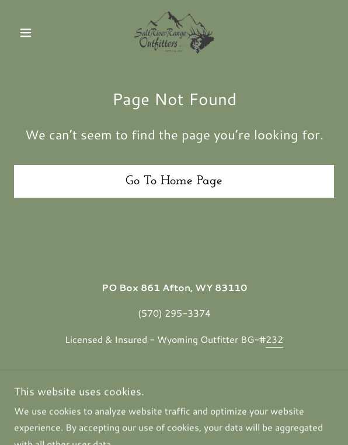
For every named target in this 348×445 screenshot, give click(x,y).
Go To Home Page (174, 181)
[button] (38, 32)
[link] (174, 32)
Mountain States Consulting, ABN (150, 391)
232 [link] (274, 339)
